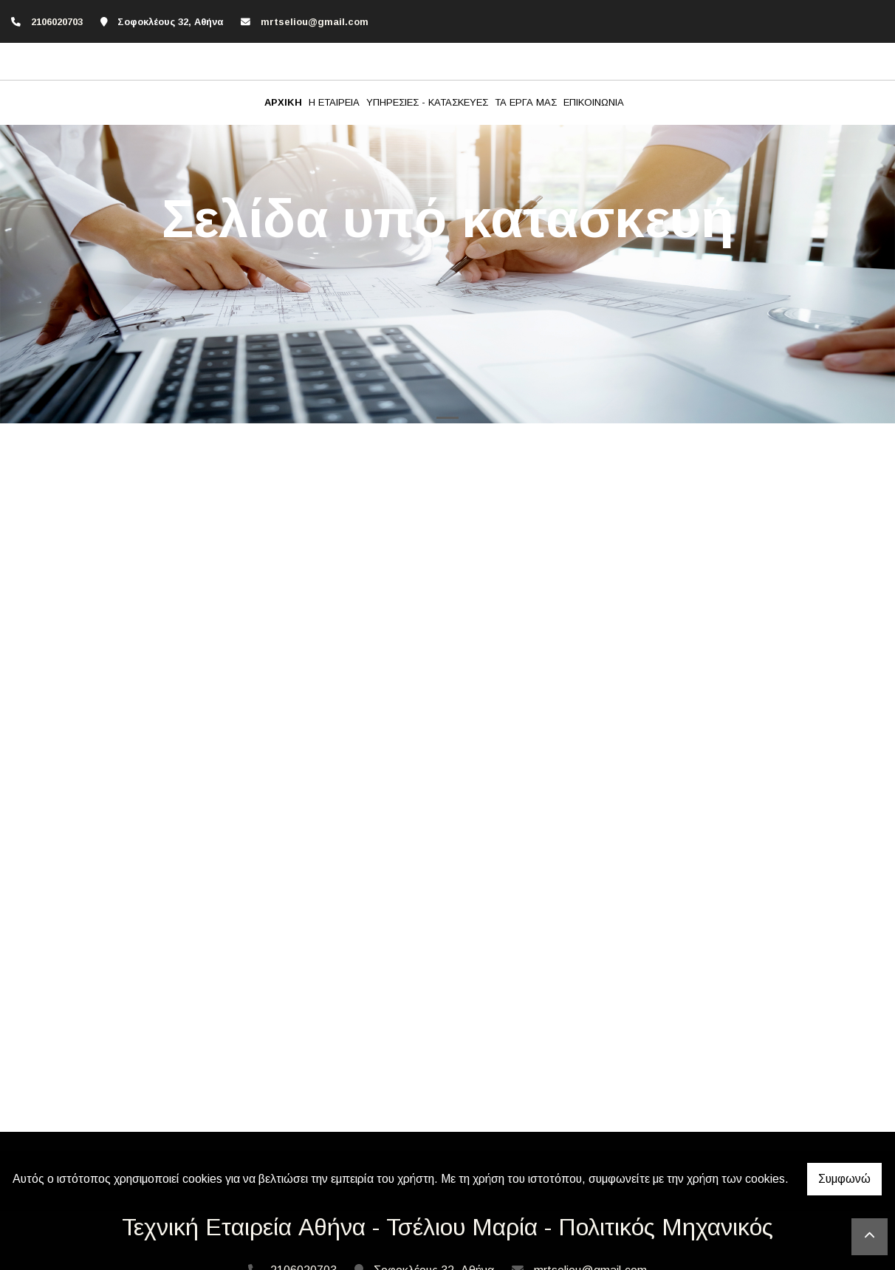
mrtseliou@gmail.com (314, 21)
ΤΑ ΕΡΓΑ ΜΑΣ (526, 102)
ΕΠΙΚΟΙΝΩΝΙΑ (593, 102)
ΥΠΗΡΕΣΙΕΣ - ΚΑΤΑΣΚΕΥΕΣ (427, 102)
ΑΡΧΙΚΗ (283, 102)
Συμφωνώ (844, 1178)
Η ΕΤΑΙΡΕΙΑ (334, 102)
